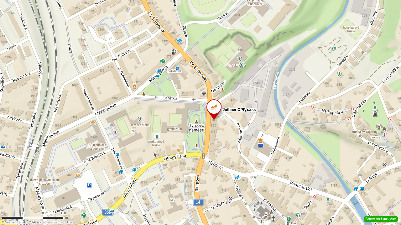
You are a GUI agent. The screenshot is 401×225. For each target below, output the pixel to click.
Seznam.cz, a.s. (16, 222)
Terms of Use (63, 222)
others (47, 222)
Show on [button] (381, 219)
